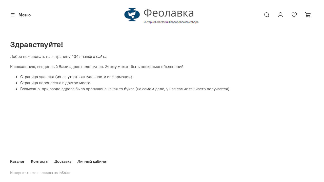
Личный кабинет (92, 161)
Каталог (17, 161)
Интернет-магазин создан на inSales (40, 172)
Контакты (39, 161)
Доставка (62, 161)
